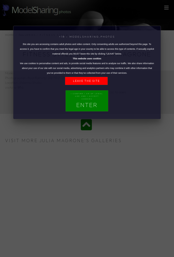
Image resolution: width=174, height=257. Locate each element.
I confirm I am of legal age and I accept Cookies (87, 100)
